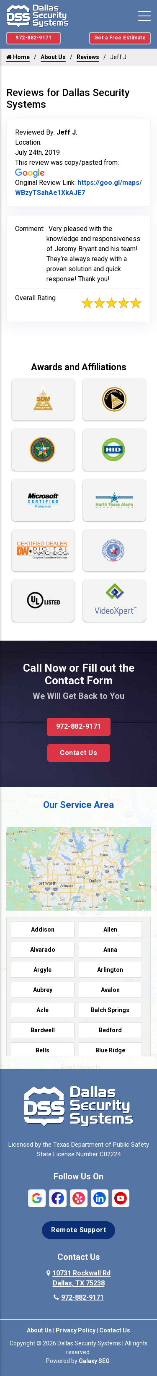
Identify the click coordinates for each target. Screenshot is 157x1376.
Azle (42, 1010)
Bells (42, 1050)
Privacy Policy (75, 1330)
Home (18, 57)
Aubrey (42, 990)
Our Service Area (78, 805)
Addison (42, 929)
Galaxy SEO (94, 1361)
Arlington (110, 969)
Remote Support (78, 1230)
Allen (110, 929)
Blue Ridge (110, 1050)
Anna (110, 949)
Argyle (42, 969)
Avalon (110, 990)
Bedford (110, 1030)
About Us (53, 57)
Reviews (88, 57)
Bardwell (43, 1030)
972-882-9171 (33, 38)
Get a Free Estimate (120, 38)
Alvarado (42, 949)
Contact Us (78, 753)
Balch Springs (110, 1010)
